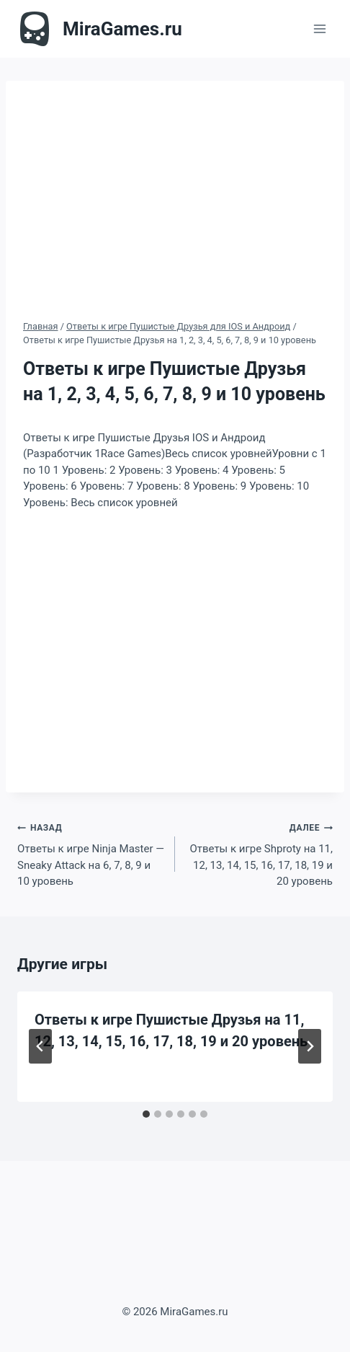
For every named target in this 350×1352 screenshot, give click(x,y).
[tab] (146, 1114)
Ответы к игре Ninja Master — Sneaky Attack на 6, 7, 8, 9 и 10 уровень (90, 853)
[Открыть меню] (319, 28)
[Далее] (309, 1046)
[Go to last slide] (40, 1046)
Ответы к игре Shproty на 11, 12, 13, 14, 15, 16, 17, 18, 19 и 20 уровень (259, 853)
